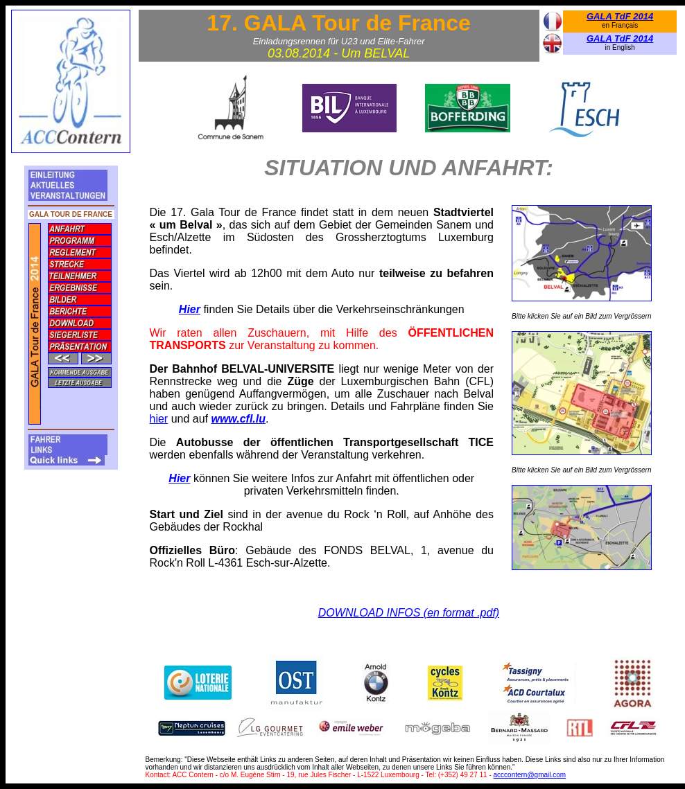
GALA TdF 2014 (620, 16)
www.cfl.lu (238, 419)
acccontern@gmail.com (530, 775)
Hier (189, 309)
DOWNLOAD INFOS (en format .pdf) (408, 613)
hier (159, 419)
